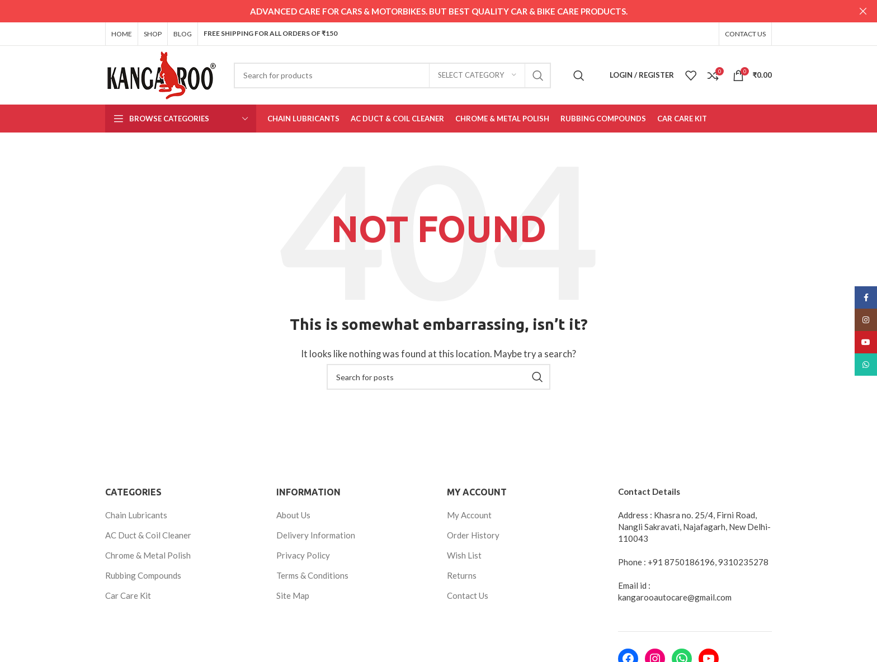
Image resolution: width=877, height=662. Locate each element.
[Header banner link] (421, 11)
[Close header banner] (863, 11)
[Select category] (477, 75)
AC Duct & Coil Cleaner (148, 534)
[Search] (392, 75)
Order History (473, 534)
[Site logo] (161, 73)
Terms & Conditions (312, 575)
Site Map (292, 595)
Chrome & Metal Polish (148, 555)
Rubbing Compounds (143, 575)
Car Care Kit (128, 595)
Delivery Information (315, 534)
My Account (469, 514)
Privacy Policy (303, 555)
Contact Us (467, 595)
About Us (293, 514)
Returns (462, 575)
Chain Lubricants (136, 514)
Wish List (464, 555)
